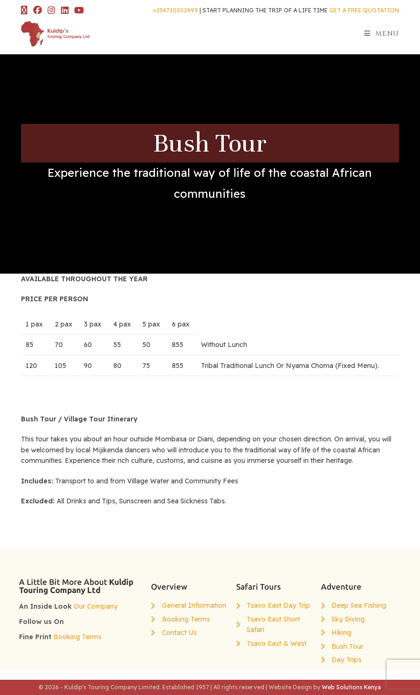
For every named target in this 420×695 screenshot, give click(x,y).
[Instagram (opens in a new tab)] (51, 10)
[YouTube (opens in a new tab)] (79, 10)
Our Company (96, 606)
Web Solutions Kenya (351, 687)
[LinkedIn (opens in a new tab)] (64, 10)
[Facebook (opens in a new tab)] (37, 10)
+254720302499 (175, 10)
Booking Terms (77, 637)
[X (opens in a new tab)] (25, 10)
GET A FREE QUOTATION (364, 10)
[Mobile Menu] (381, 33)
